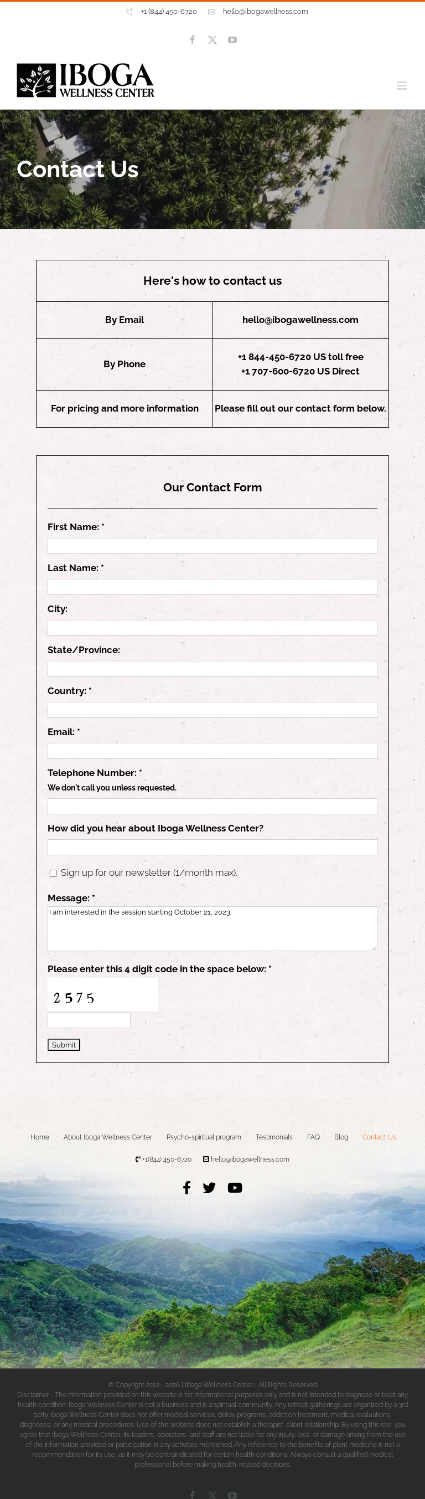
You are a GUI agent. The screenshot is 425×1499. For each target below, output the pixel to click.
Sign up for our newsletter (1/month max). (148, 872)
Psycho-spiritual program (204, 1137)
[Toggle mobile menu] (402, 85)
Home (39, 1137)
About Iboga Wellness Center (108, 1137)
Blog (341, 1137)
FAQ (313, 1137)
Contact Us (379, 1137)
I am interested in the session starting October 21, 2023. (212, 928)
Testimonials (274, 1137)
